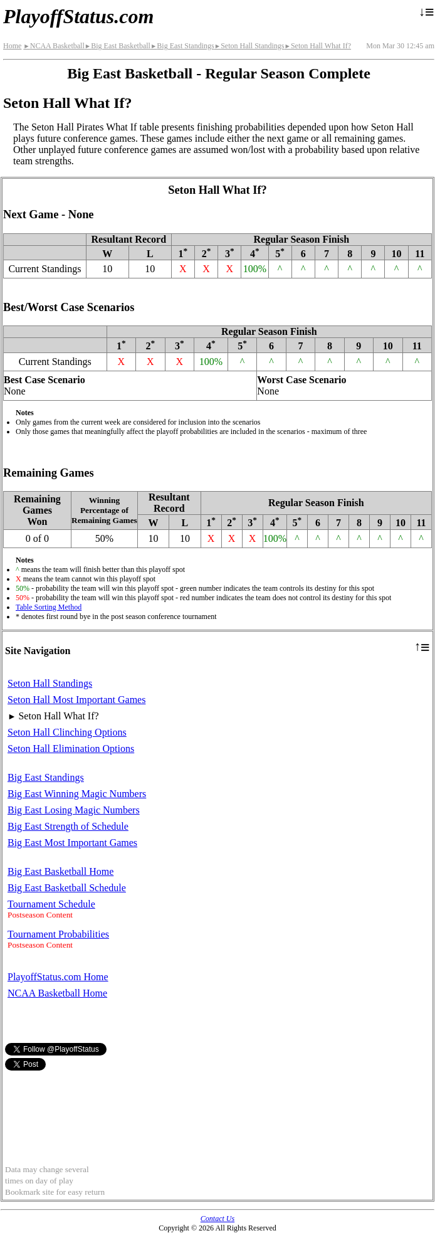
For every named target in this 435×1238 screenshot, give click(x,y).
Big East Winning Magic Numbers (77, 793)
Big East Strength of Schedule (68, 826)
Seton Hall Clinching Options (67, 732)
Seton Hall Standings (249, 45)
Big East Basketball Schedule (67, 887)
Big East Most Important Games (72, 842)
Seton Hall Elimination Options (71, 748)
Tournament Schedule (51, 904)
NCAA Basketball (53, 45)
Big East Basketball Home (60, 871)
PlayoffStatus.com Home (58, 976)
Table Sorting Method (48, 607)
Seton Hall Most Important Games (76, 699)
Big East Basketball (117, 45)
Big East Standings (182, 45)
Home (12, 45)
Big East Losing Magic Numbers (74, 810)
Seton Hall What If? (317, 45)
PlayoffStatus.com (78, 16)
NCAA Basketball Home (57, 993)
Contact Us (217, 1218)
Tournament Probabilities (58, 934)
